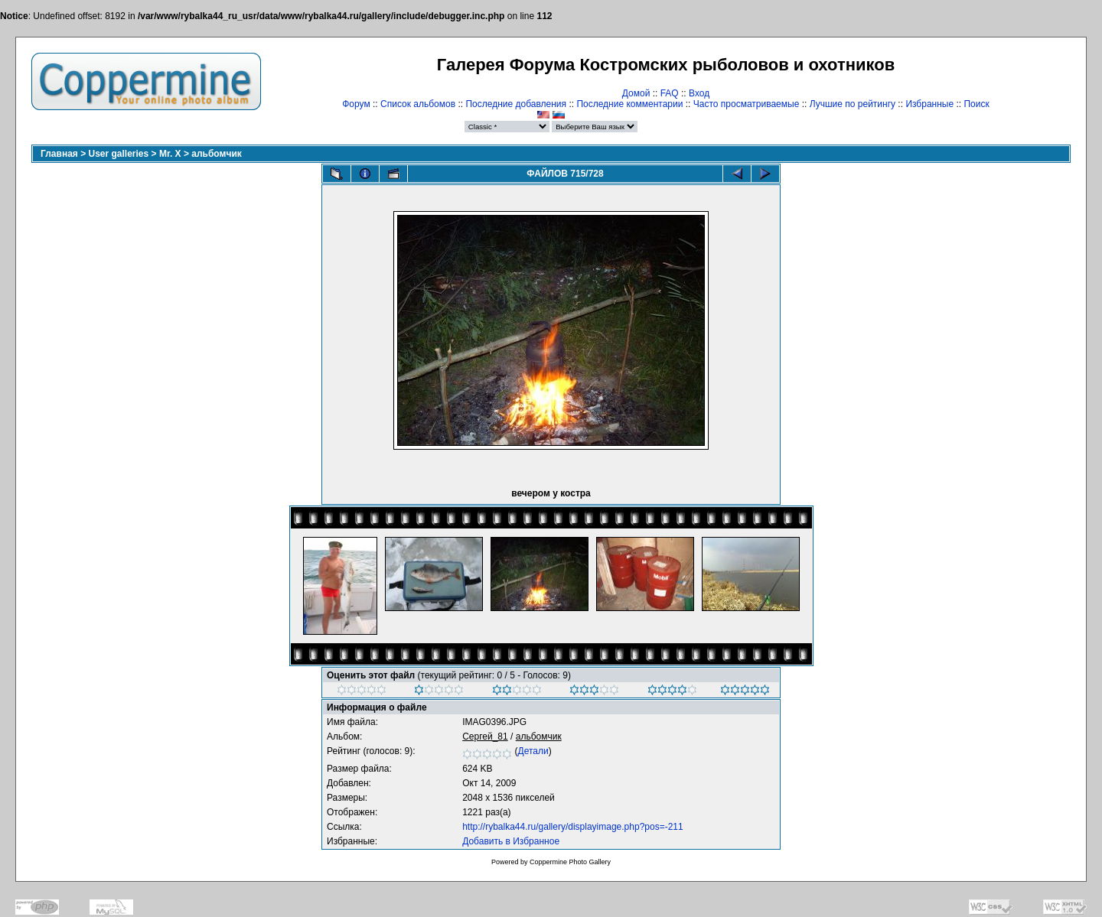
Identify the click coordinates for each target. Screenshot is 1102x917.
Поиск (976, 104)
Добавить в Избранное (510, 841)
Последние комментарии (629, 104)
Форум (356, 104)
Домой (636, 93)
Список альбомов (417, 104)
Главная (59, 153)
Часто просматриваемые (746, 104)
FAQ (669, 93)
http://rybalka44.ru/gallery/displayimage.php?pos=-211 (572, 826)
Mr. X (170, 153)
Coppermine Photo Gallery (570, 862)
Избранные (929, 104)
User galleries (119, 153)
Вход (699, 93)
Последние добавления (515, 104)
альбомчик (216, 153)
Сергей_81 (485, 736)
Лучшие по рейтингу (852, 104)
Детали (533, 751)
